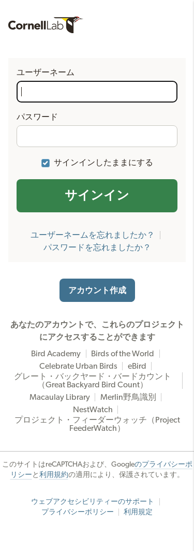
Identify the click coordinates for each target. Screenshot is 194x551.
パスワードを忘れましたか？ (97, 247)
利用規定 (138, 512)
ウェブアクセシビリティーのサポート (92, 501)
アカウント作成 (97, 290)
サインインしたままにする (103, 162)
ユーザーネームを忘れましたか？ (93, 235)
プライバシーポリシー (77, 512)
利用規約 (53, 475)
